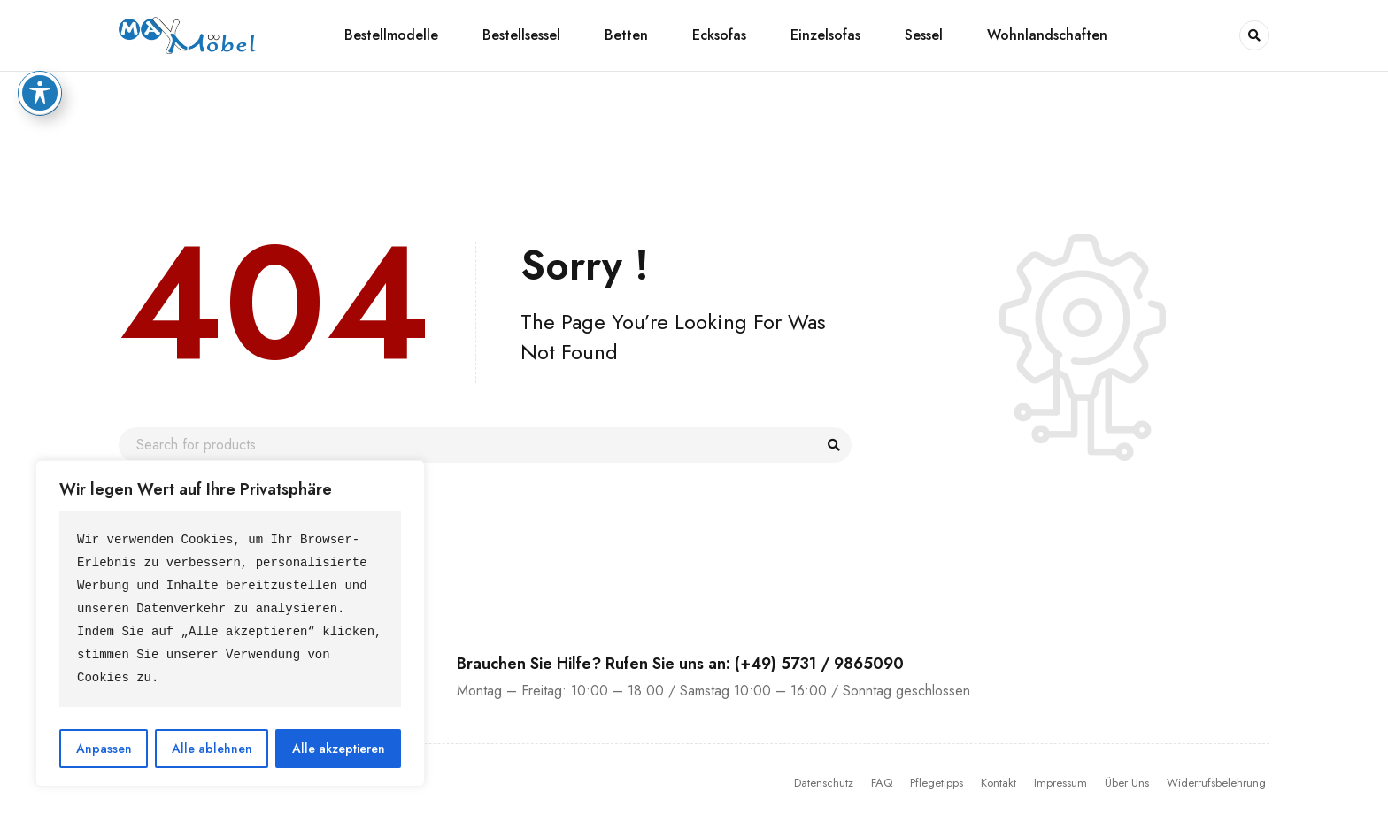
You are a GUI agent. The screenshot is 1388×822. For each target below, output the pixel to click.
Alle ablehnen (212, 748)
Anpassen (104, 748)
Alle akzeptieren (338, 748)
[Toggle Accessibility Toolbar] (40, 26)
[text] (230, 609)
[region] (230, 623)
